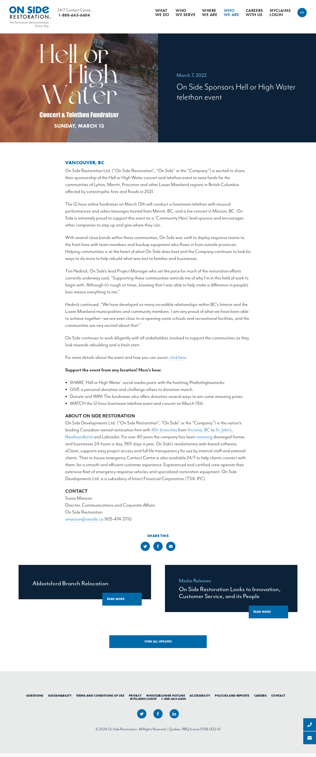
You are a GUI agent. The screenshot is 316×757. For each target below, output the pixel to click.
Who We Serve (186, 13)
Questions (34, 699)
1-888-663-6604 (173, 702)
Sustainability (60, 699)
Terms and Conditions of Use (100, 699)
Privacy (135, 699)
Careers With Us (254, 13)
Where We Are (209, 13)
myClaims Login (280, 13)
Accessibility (200, 699)
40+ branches (164, 433)
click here (178, 361)
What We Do (162, 13)
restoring (204, 440)
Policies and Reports (232, 699)
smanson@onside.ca (84, 522)
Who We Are (231, 13)
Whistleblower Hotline (165, 699)
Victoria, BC (198, 433)
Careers (260, 699)
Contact (278, 699)
